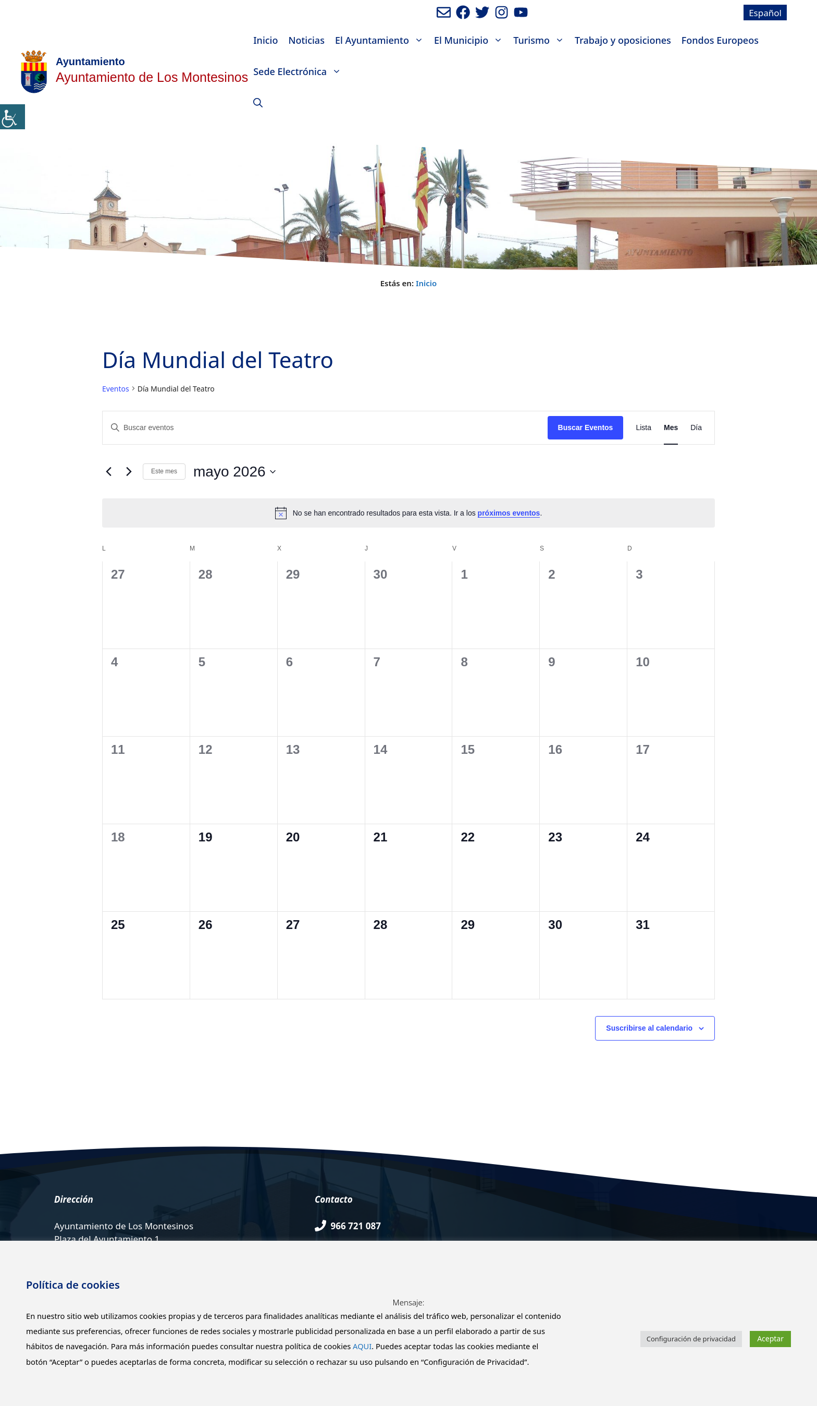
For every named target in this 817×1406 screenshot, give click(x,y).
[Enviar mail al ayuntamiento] (443, 12)
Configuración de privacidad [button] (691, 1338)
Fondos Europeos (720, 40)
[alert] (408, 513)
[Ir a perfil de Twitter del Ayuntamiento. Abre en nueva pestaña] (482, 12)
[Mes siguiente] (128, 472)
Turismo (541, 40)
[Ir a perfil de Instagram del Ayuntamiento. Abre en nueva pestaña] (501, 12)
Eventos (115, 389)
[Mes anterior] (108, 472)
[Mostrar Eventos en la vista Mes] (671, 427)
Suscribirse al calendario (649, 1028)
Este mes (164, 471)
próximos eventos (509, 513)
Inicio (265, 40)
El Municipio (471, 40)
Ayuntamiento (90, 61)
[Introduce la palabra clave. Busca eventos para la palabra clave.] (325, 427)
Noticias (306, 40)
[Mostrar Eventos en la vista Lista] (643, 427)
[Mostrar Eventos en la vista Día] (696, 427)
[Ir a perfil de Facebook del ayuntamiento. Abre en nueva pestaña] (463, 12)
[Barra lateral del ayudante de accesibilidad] (12, 116)
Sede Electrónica (299, 71)
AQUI (362, 1346)
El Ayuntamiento (382, 40)
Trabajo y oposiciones (623, 40)
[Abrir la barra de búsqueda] (258, 102)
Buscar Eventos (585, 427)
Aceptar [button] (770, 1338)
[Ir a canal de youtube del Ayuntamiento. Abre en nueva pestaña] (520, 12)
